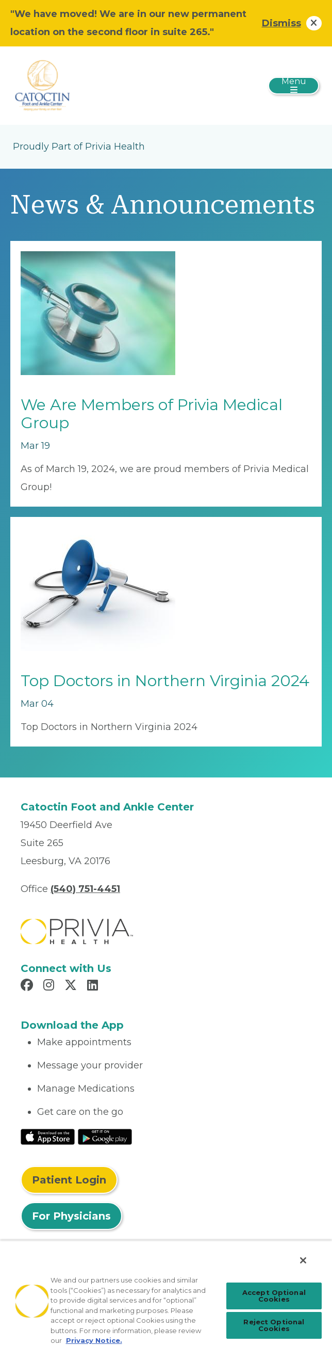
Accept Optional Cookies (274, 1295)
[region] (166, 1293)
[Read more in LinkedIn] (94, 986)
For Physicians (71, 1216)
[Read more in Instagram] (50, 986)
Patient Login (69, 1180)
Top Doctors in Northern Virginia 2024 (165, 680)
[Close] (303, 1260)
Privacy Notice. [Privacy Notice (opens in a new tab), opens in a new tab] (94, 1340)
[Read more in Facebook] (28, 986)
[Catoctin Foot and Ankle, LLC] (57, 85)
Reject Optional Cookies (273, 1325)
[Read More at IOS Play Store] (48, 1136)
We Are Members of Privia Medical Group (152, 413)
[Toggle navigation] (293, 85)
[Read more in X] (72, 986)
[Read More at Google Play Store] (105, 1136)
